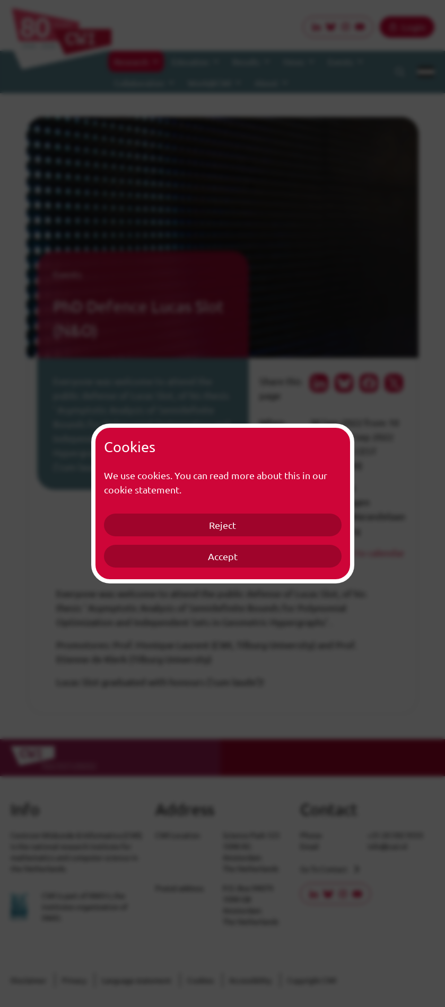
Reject (222, 525)
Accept (223, 556)
